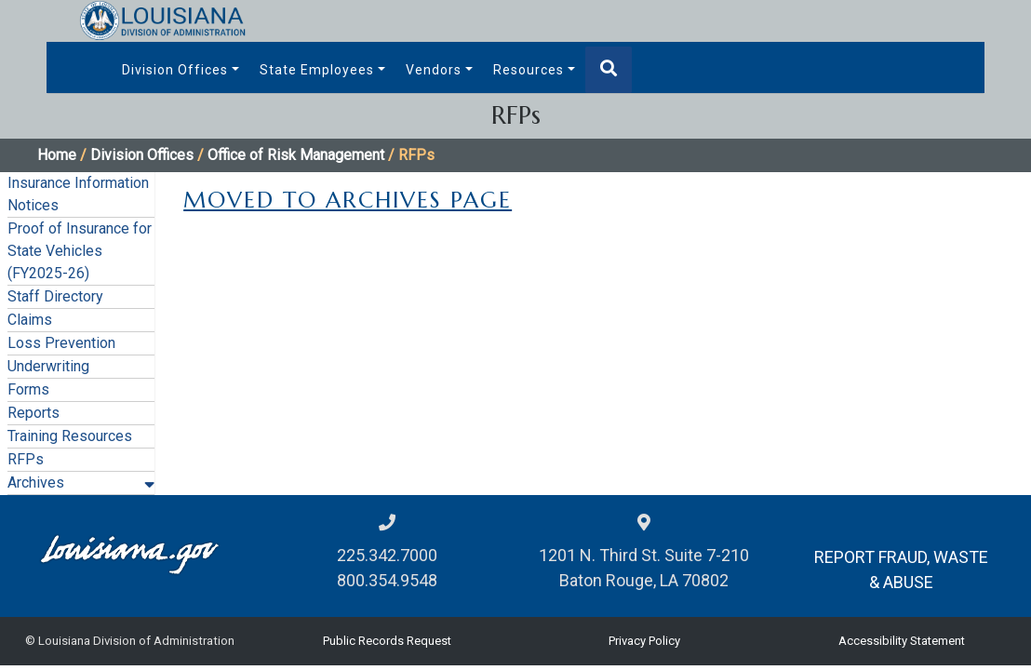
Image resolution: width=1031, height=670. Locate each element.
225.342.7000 (387, 555)
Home (56, 155)
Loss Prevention (61, 343)
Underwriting (48, 366)
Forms (28, 389)
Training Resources (69, 436)
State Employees (317, 69)
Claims (29, 319)
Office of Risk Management (296, 155)
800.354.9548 (387, 580)
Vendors (434, 69)
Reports (33, 413)
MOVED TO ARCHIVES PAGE (347, 200)
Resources (528, 69)
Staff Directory (55, 296)
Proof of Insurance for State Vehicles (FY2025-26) (79, 251)
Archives (35, 482)
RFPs (25, 459)
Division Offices (175, 69)
